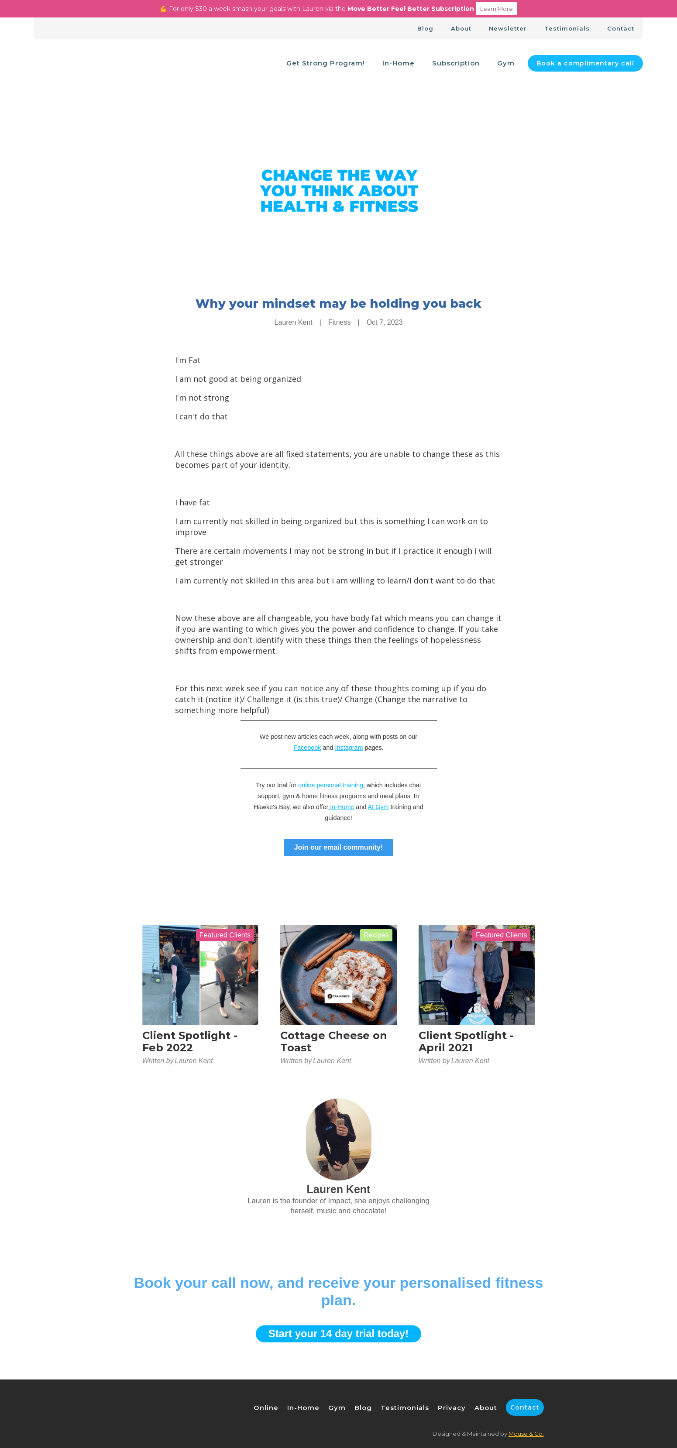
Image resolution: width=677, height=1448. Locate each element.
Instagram (349, 747)
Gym (506, 63)
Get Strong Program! (325, 63)
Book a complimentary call (585, 63)
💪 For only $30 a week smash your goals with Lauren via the (338, 9)
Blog (425, 28)
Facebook (307, 747)
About (461, 28)
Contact (620, 28)
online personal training (330, 785)
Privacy (452, 1407)
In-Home (398, 63)
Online (266, 1407)
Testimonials (567, 28)
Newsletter (508, 28)
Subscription (456, 63)
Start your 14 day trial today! (338, 1333)
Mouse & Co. (526, 1433)
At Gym (378, 806)
